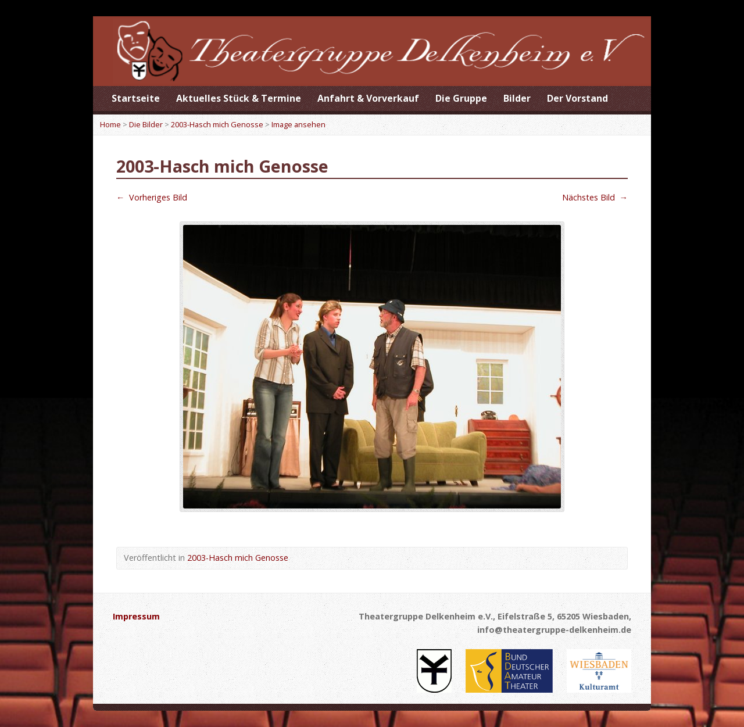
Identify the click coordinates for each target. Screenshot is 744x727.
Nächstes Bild (595, 197)
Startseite (136, 98)
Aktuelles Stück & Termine (238, 98)
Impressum (136, 616)
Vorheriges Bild (151, 197)
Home (110, 124)
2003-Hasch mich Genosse (217, 124)
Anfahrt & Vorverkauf (368, 98)
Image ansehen (298, 124)
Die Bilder (146, 124)
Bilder (517, 98)
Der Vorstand (577, 98)
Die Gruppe (461, 98)
